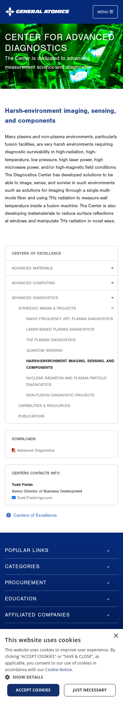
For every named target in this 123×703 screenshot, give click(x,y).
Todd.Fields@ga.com (32, 497)
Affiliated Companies (37, 615)
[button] (61, 677)
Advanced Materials (32, 268)
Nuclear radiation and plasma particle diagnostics (66, 381)
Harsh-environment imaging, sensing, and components (70, 364)
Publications (31, 416)
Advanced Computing (33, 283)
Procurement (26, 583)
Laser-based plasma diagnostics (60, 329)
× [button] (115, 636)
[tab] (61, 550)
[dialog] (61, 666)
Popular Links (27, 550)
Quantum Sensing (44, 350)
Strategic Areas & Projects (47, 308)
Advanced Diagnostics (35, 297)
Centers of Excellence (36, 253)
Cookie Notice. (59, 669)
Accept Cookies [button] (33, 690)
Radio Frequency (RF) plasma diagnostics (69, 318)
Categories (22, 566)
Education (21, 599)
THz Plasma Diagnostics (51, 340)
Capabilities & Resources (44, 405)
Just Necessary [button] (90, 690)
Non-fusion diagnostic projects (60, 395)
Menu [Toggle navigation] (105, 12)
